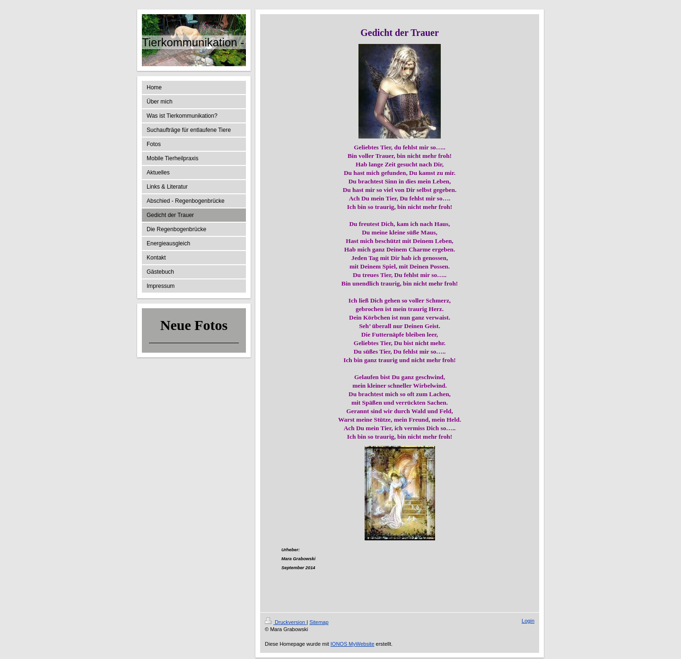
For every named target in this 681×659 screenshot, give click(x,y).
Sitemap (318, 622)
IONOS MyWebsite (353, 644)
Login (528, 621)
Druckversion (285, 622)
